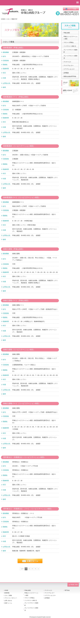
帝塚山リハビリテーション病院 (70, 38)
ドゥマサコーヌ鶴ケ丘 (70, 46)
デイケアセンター (69, 65)
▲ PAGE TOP (73, 584)
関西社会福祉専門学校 (70, 76)
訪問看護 (66, 73)
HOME (3, 19)
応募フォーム (8, 603)
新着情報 (6, 593)
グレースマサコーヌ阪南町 (70, 51)
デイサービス (67, 62)
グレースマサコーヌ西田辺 (70, 57)
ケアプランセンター (69, 69)
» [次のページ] (38, 569)
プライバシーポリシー (10, 598)
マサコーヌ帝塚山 (69, 42)
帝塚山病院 (67, 33)
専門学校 (67, 590)
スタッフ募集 (71, 9)
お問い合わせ (8, 600)
